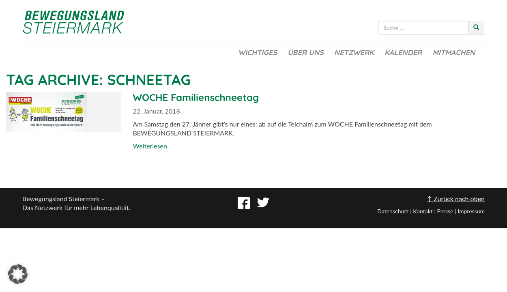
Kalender (403, 52)
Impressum (471, 211)
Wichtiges (257, 52)
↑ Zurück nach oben (456, 198)
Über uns (306, 52)
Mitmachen (453, 52)
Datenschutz (392, 211)
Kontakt (423, 211)
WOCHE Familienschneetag (196, 97)
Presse (445, 211)
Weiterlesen (150, 146)
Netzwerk (354, 52)
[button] (18, 274)
